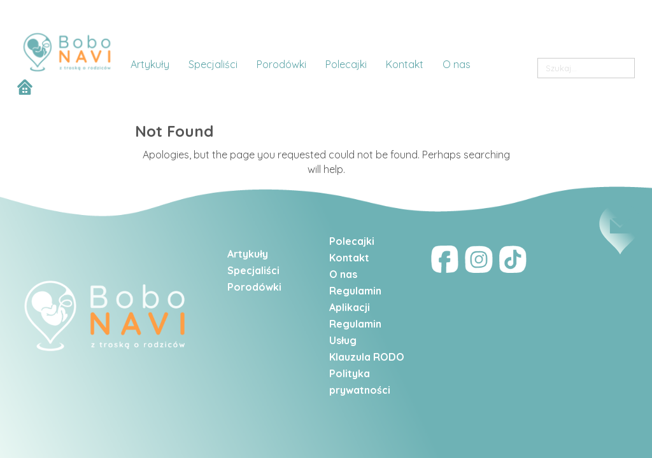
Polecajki (351, 241)
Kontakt (350, 257)
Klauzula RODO (366, 356)
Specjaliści (253, 270)
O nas (343, 274)
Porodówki (254, 287)
